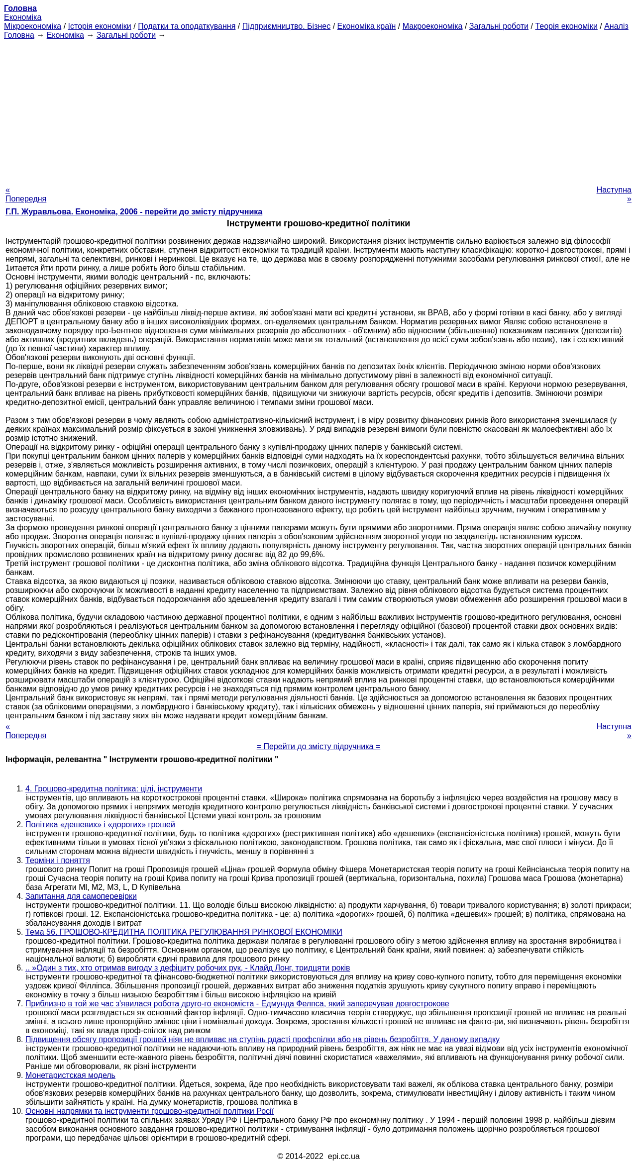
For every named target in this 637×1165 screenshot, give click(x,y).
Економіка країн (366, 26)
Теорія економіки (566, 26)
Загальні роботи (499, 26)
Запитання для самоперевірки (81, 896)
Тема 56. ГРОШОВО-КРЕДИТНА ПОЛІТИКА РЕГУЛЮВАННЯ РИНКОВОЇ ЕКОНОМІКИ (183, 932)
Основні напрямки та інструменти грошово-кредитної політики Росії (149, 1111)
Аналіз (616, 26)
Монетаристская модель (70, 1075)
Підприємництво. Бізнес (286, 26)
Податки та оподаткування (186, 26)
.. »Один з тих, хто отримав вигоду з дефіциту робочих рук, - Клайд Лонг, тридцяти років (187, 968)
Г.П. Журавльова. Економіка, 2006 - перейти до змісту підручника (133, 211)
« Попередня (25, 194)
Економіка (22, 17)
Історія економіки (99, 26)
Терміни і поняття (57, 860)
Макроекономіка (433, 26)
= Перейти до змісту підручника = (319, 746)
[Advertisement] (318, 109)
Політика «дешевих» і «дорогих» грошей (100, 824)
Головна (19, 35)
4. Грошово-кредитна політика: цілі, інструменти (113, 788)
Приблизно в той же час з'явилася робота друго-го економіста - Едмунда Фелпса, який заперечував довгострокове (237, 1003)
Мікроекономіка (32, 26)
